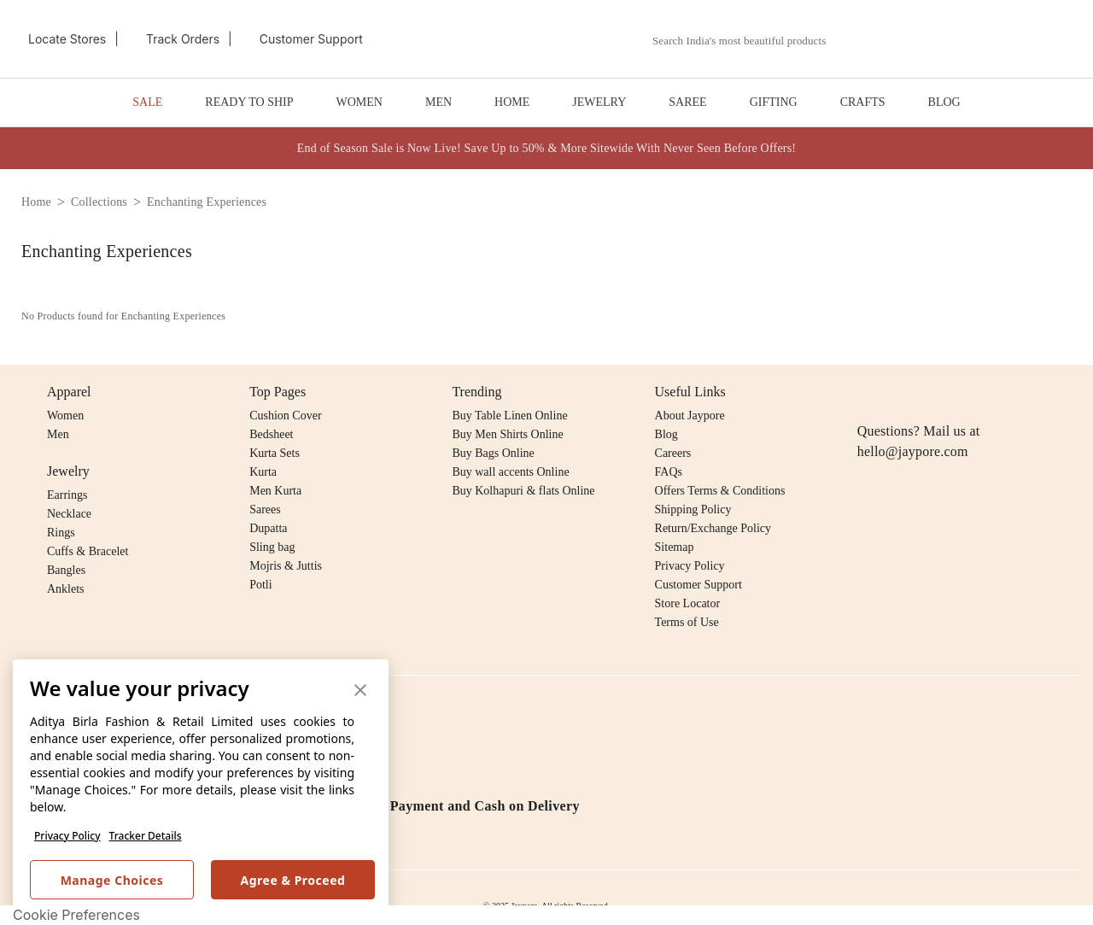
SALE (147, 102)
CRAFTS (863, 102)
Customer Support (698, 584)
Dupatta (268, 528)
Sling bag (272, 547)
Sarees (265, 509)
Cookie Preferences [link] (76, 914)
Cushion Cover (285, 415)
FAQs (668, 471)
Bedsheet (271, 434)
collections (99, 202)
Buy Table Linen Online (509, 415)
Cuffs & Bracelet (87, 551)
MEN (438, 102)
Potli (260, 584)
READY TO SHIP (249, 102)
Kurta (263, 471)
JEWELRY (599, 102)
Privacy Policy (67, 835)
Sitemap (674, 547)
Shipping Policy (693, 509)
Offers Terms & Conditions (720, 490)
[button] (894, 39)
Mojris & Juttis (285, 565)
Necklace (69, 513)
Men (58, 434)
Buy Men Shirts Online (507, 434)
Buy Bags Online (493, 453)
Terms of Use (687, 622)
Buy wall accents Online (510, 471)
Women (65, 415)
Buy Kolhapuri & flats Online (523, 490)
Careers (673, 453)
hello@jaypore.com (912, 451)
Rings (61, 532)
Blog (666, 434)
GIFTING (774, 102)
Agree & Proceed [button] (293, 880)
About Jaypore (690, 415)
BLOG (944, 102)
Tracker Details (145, 835)
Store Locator (688, 603)
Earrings (67, 495)
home (36, 202)
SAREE (687, 102)
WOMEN (359, 102)
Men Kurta (275, 490)
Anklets (66, 589)
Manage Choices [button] (112, 880)
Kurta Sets (274, 453)
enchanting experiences (206, 202)
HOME (511, 102)
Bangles (66, 570)
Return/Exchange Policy (713, 528)
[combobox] (748, 41)
